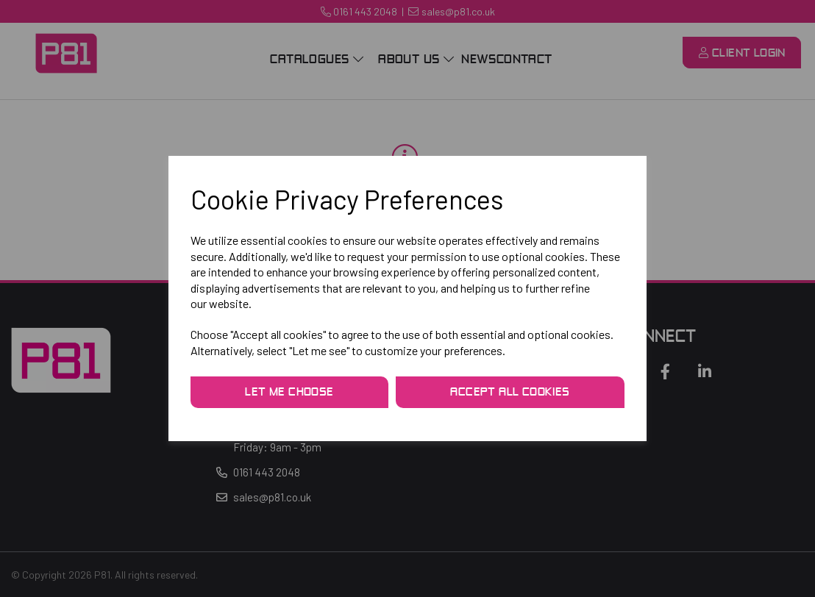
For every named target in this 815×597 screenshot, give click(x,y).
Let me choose (289, 392)
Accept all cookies (509, 392)
